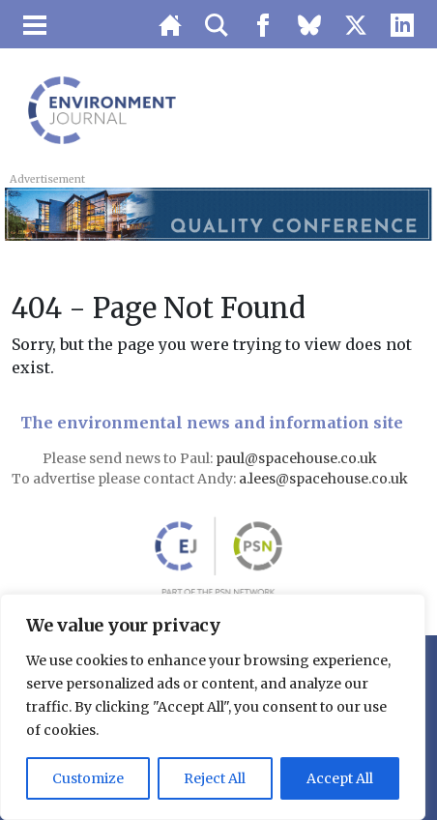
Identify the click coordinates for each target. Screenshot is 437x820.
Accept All (339, 778)
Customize (88, 778)
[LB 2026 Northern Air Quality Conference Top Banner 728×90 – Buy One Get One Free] (218, 212)
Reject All (215, 778)
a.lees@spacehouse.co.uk (325, 478)
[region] (212, 707)
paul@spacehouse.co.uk (298, 458)
